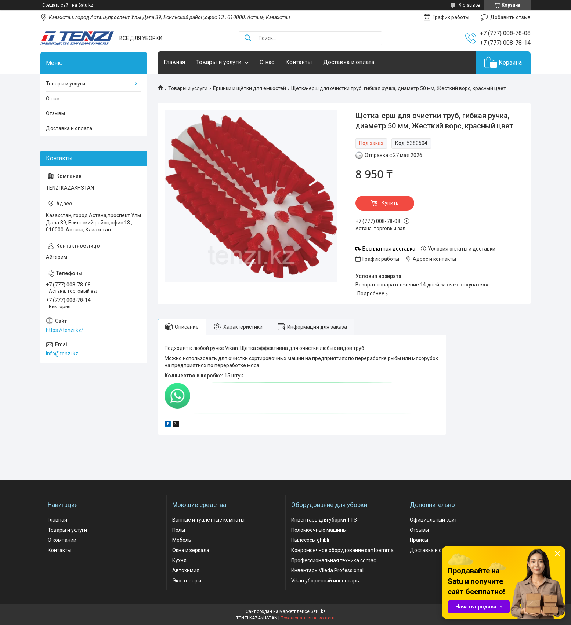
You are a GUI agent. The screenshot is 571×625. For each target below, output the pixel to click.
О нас (267, 62)
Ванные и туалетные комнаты (208, 520)
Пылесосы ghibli (310, 540)
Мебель (181, 540)
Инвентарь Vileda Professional (327, 570)
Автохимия (185, 570)
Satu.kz (318, 611)
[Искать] (248, 38)
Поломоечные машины (319, 530)
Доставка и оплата (348, 62)
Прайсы (419, 540)
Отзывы (55, 113)
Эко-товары (186, 581)
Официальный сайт (433, 520)
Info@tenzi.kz (62, 354)
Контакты (298, 62)
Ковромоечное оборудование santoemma (342, 550)
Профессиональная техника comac (333, 560)
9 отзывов (469, 5)
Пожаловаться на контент (308, 618)
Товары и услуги (218, 62)
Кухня (179, 560)
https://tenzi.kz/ (64, 330)
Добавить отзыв (510, 17)
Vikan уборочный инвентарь (325, 581)
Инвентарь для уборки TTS (324, 520)
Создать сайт (56, 5)
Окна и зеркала (190, 550)
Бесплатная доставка (388, 249)
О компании (62, 540)
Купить (390, 203)
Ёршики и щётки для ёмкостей (249, 88)
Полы (178, 530)
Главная (174, 62)
